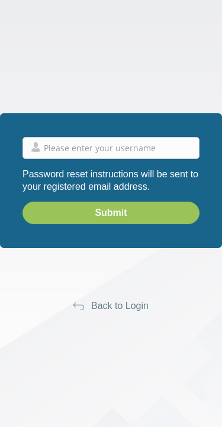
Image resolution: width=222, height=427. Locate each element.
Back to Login (120, 306)
